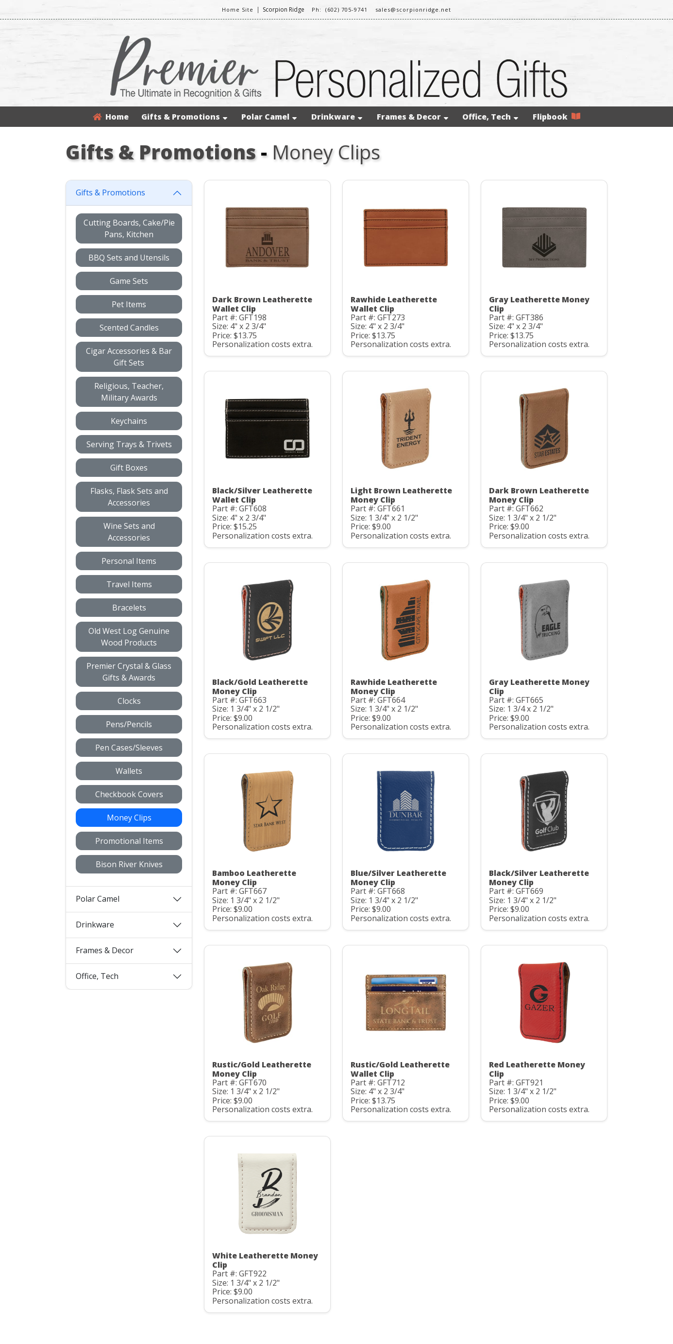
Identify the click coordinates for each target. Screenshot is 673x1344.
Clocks (129, 701)
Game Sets (129, 281)
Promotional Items (129, 841)
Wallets (129, 771)
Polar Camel (269, 116)
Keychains (129, 421)
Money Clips (129, 817)
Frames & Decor (412, 116)
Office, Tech (490, 116)
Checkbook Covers (129, 794)
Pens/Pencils (129, 724)
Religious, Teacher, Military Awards (129, 392)
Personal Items (128, 561)
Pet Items (129, 304)
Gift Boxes (129, 467)
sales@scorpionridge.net (413, 9)
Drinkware (336, 116)
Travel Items (129, 584)
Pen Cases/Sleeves (129, 747)
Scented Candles (129, 327)
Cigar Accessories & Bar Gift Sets (129, 357)
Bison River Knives (129, 864)
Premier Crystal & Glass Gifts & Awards (128, 672)
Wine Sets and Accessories (129, 532)
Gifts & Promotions (184, 116)
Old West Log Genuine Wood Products (128, 637)
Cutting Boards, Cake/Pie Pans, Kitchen (129, 228)
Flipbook (556, 116)
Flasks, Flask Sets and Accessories (129, 497)
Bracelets (129, 607)
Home (111, 116)
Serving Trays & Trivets (129, 444)
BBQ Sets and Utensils (128, 257)
